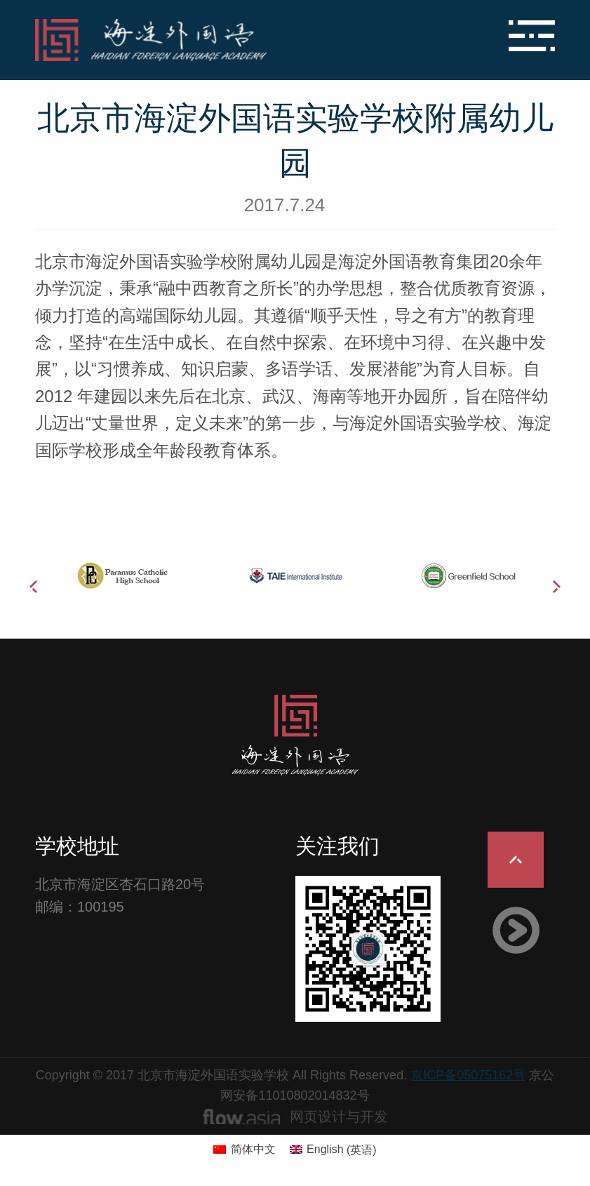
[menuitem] (244, 1150)
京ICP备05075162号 (467, 1075)
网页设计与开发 (339, 1116)
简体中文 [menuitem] (253, 1149)
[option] (121, 575)
